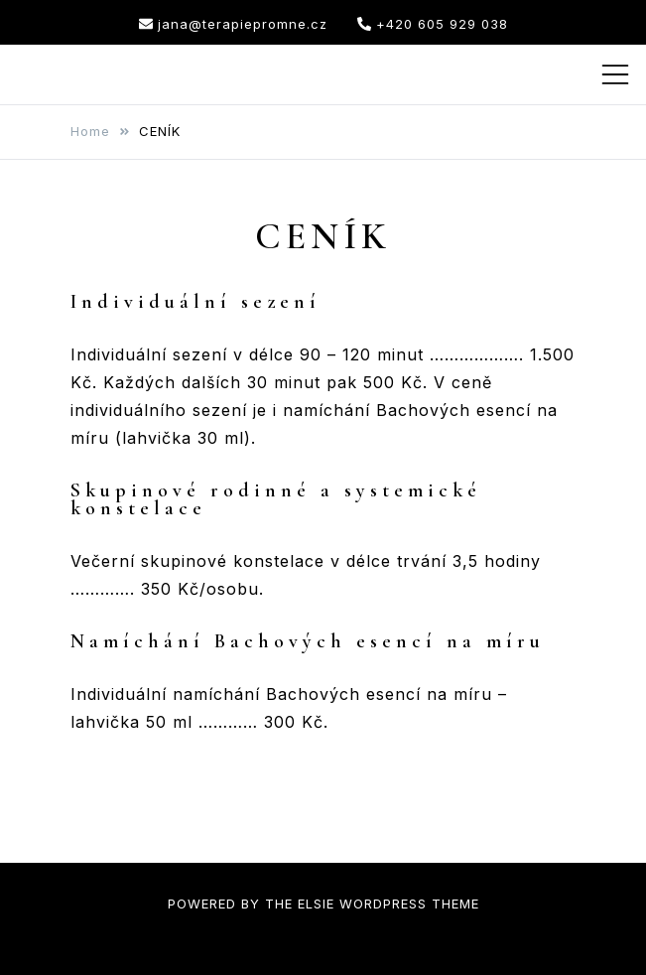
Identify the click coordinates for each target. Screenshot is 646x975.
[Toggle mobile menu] (615, 74)
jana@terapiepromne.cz (233, 24)
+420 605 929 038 (432, 24)
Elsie (316, 903)
